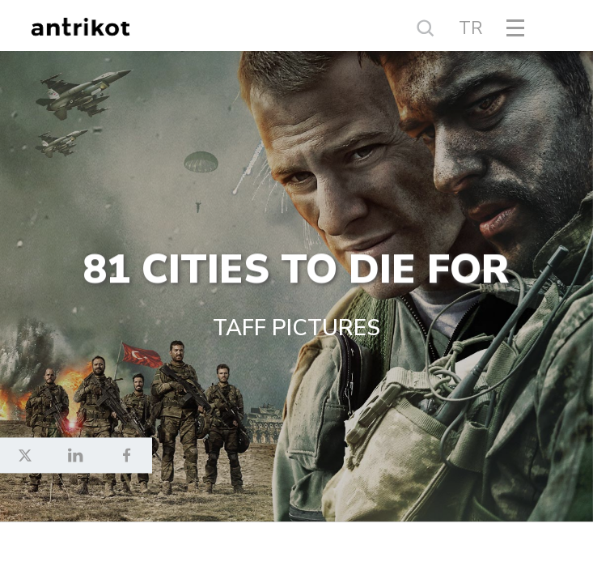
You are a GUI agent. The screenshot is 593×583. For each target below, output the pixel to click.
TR (470, 28)
